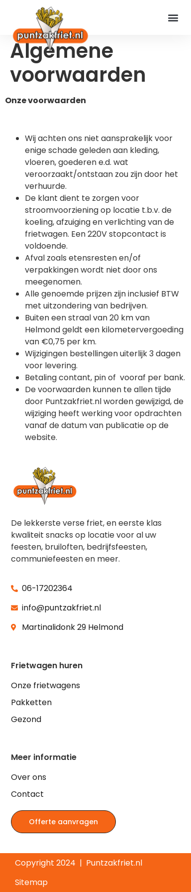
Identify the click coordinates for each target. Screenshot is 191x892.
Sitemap (31, 882)
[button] (173, 17)
